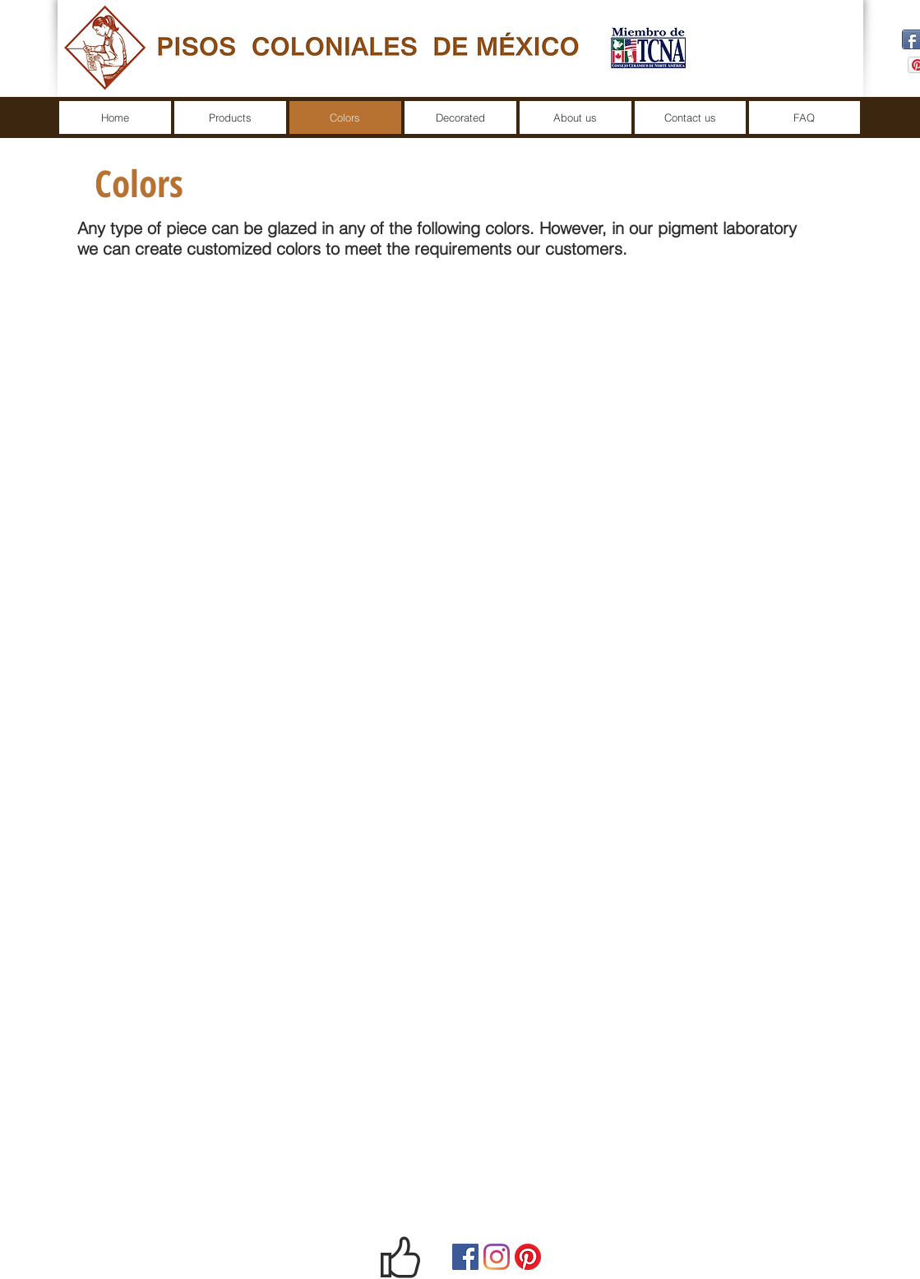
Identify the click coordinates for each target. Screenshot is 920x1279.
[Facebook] (465, 1257)
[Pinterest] (528, 1257)
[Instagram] (496, 1257)
